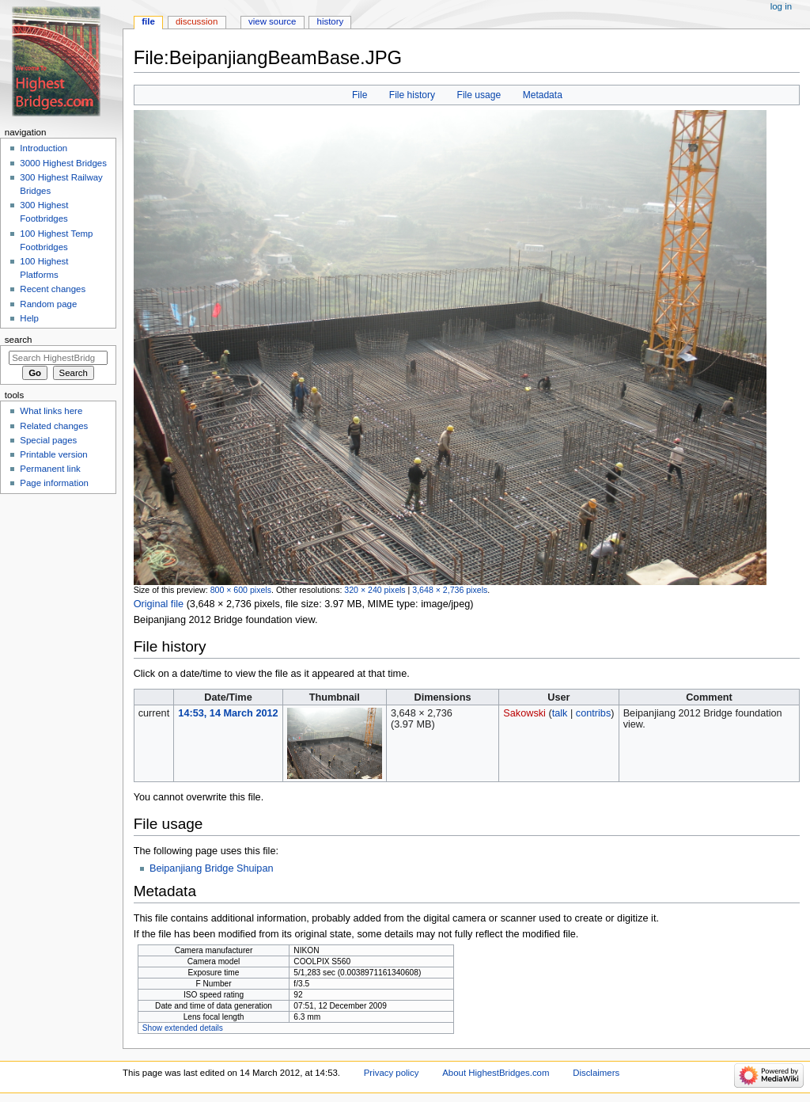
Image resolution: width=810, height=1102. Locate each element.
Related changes (54, 426)
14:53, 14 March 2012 (228, 713)
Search (18, 339)
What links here (51, 411)
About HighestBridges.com (495, 1072)
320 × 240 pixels (374, 590)
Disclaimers (596, 1072)
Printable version (53, 454)
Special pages (48, 440)
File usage (479, 95)
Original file (159, 604)
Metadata (542, 95)
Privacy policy (391, 1072)
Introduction (43, 148)
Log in (781, 6)
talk (560, 713)
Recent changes (52, 289)
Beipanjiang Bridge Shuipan (212, 868)
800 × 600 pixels (240, 590)
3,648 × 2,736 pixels (449, 590)
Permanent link (50, 468)
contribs (593, 713)
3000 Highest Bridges (63, 163)
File (359, 95)
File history (412, 95)
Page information (54, 483)
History (330, 21)
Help (29, 318)
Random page (48, 304)
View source (272, 21)
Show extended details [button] (182, 1028)
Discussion (197, 21)
